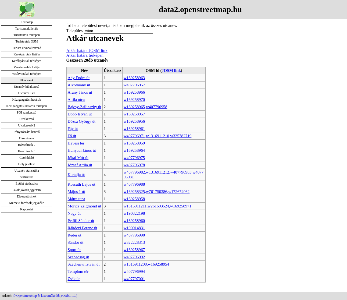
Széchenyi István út (84, 264)
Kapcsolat (26, 209)
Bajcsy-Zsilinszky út (84, 106)
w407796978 (134, 165)
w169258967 (134, 249)
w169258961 (134, 128)
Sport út (74, 249)
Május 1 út (76, 191)
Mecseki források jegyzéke (26, 203)
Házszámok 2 (26, 145)
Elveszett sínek (26, 196)
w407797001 (134, 278)
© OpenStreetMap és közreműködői (36, 296)
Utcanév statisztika (27, 170)
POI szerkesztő (26, 112)
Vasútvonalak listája (27, 67)
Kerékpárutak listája (27, 54)
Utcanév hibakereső (27, 87)
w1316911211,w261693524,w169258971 (157, 206)
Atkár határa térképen (85, 55)
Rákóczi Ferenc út (83, 227)
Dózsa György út (82, 121)
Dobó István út (80, 114)
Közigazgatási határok (26, 99)
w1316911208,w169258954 (146, 264)
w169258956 (134, 121)
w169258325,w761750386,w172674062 (157, 191)
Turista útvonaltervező (26, 48)
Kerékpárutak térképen (26, 61)
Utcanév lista (26, 93)
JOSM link (171, 70)
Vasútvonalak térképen (26, 74)
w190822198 (134, 213)
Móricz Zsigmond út (84, 206)
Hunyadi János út (82, 150)
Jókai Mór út (78, 157)
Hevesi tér (76, 143)
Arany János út (80, 92)
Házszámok (26, 138)
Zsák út (74, 278)
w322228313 (134, 242)
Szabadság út (78, 257)
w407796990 (134, 235)
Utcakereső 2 (26, 125)
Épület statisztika (27, 183)
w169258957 (134, 114)
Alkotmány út (79, 85)
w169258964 (134, 150)
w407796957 (134, 85)
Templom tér (78, 271)
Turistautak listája (26, 28)
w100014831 (134, 227)
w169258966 (134, 92)
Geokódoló (26, 158)
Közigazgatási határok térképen (26, 106)
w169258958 (134, 198)
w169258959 (134, 143)
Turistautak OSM (26, 41)
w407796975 (134, 157)
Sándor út (76, 242)
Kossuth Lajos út (81, 184)
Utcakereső (26, 119)
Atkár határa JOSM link (87, 50)
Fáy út (73, 128)
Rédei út (74, 235)
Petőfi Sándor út (81, 220)
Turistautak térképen (26, 35)
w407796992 (134, 257)
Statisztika (26, 177)
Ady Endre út (79, 77)
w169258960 (134, 220)
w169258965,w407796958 (145, 106)
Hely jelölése (26, 164)
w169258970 (134, 99)
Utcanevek (26, 80)
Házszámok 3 (26, 151)
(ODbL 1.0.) (69, 296)
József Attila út (80, 165)
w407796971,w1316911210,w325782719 (158, 135)
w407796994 (134, 271)
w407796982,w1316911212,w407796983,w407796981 (164, 174)
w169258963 (134, 77)
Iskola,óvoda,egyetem (26, 190)
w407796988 (134, 184)
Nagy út (74, 213)
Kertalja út (76, 174)
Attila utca (76, 99)
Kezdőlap (26, 22)
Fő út (72, 135)
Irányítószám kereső (27, 132)
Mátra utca (76, 198)
